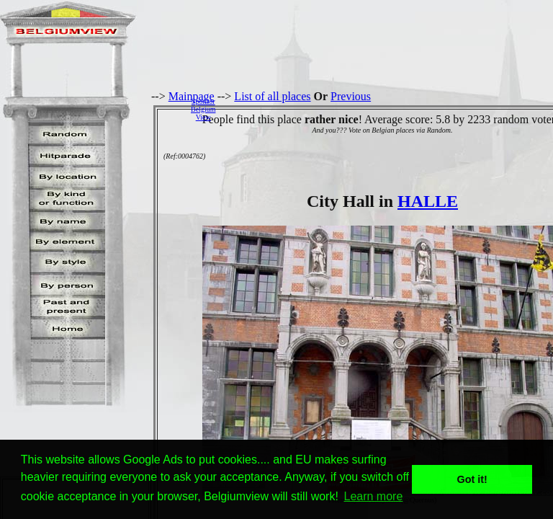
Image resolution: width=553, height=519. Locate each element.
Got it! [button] (472, 479)
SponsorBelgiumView (203, 109)
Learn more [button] (373, 496)
